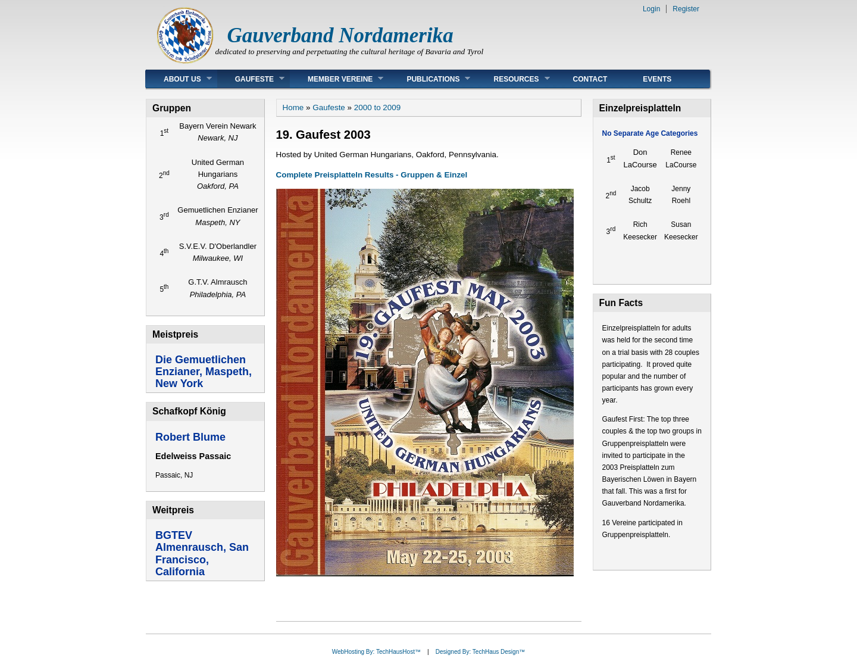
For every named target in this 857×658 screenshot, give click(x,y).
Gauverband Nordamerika (340, 35)
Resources (512, 78)
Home (293, 107)
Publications (429, 78)
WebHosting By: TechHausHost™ (376, 651)
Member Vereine (336, 78)
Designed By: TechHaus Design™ (480, 651)
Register (686, 9)
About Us (179, 78)
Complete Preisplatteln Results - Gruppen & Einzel (372, 174)
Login (651, 9)
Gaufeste (250, 78)
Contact (590, 79)
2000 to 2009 (377, 107)
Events (657, 79)
